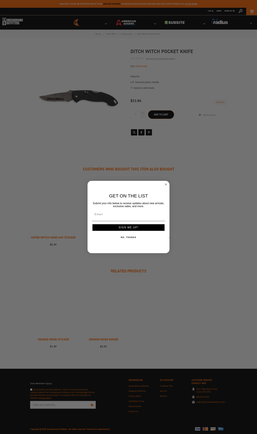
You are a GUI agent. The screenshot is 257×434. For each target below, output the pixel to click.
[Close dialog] (166, 184)
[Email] (128, 214)
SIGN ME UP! (128, 227)
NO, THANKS (128, 237)
